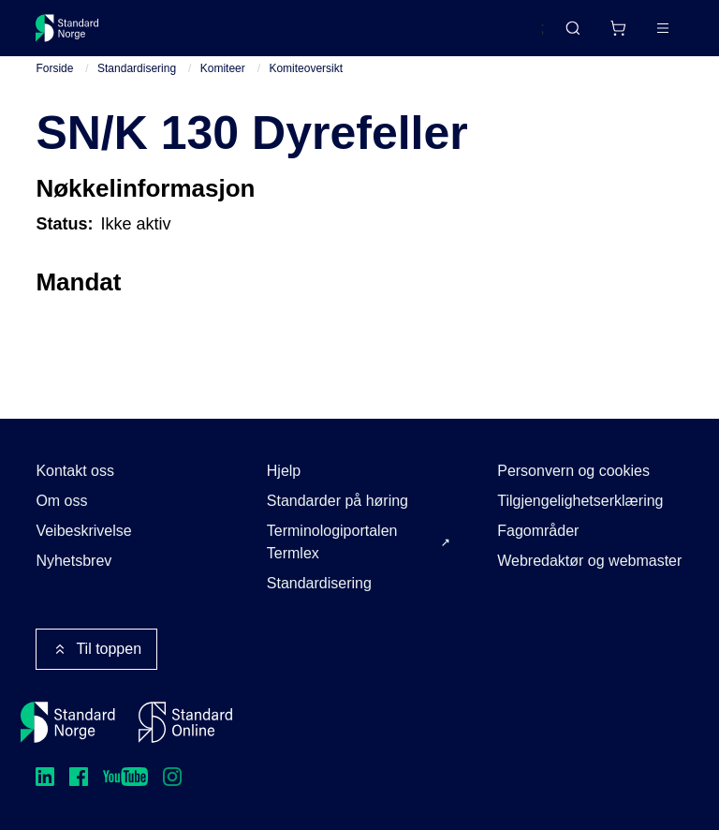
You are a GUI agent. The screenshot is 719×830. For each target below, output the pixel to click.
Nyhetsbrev (73, 561)
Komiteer (222, 68)
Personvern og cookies (573, 471)
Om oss (61, 501)
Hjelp (284, 471)
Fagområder (538, 531)
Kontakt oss (75, 471)
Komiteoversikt (306, 68)
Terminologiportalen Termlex (332, 542)
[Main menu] (662, 28)
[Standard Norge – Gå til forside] (67, 28)
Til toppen (96, 649)
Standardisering (136, 68)
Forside (54, 68)
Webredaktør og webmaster (589, 561)
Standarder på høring (337, 501)
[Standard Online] (185, 722)
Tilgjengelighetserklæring (580, 501)
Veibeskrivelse (83, 531)
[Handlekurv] (618, 28)
